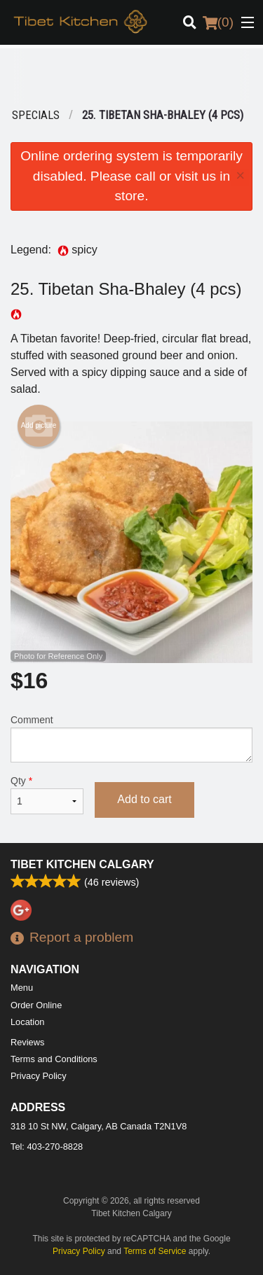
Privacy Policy (39, 1076)
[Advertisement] (131, 76)
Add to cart (144, 799)
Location (27, 1022)
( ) (218, 22)
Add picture (39, 426)
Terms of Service (154, 1251)
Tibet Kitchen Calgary (82, 864)
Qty (47, 794)
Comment (131, 738)
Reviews (27, 1042)
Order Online (36, 1005)
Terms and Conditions (54, 1059)
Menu (22, 987)
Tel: (47, 1146)
